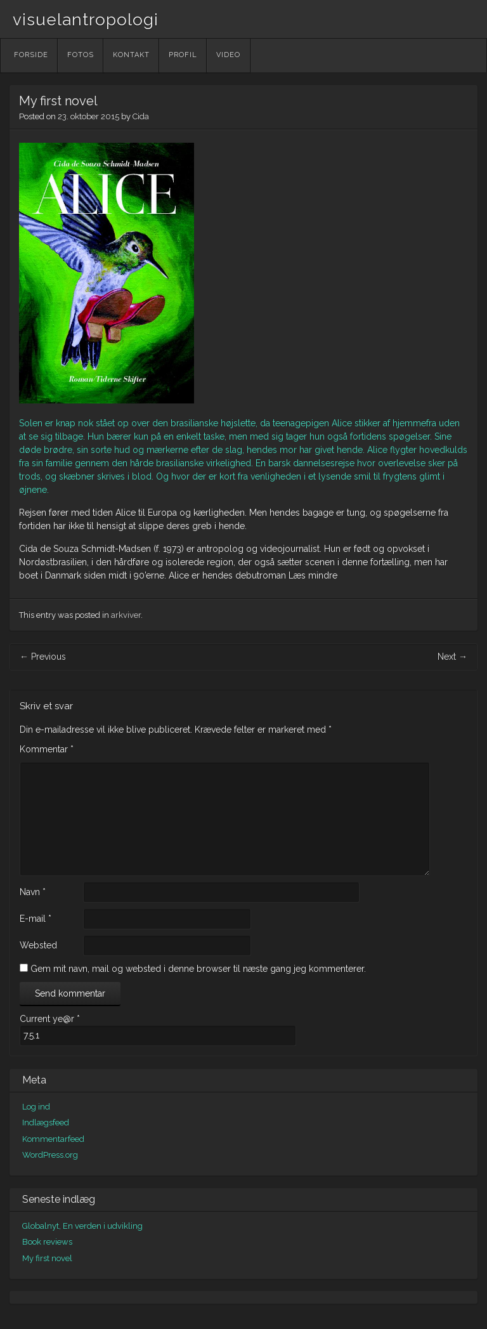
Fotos (80, 55)
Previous (43, 656)
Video (228, 55)
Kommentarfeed (53, 1139)
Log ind (36, 1106)
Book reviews (47, 1242)
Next (452, 656)
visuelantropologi (86, 19)
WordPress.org (50, 1155)
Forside (31, 55)
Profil (183, 55)
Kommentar (47, 749)
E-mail (35, 918)
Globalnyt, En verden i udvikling (82, 1226)
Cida (141, 116)
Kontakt (131, 55)
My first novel (47, 1258)
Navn (33, 892)
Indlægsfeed (45, 1122)
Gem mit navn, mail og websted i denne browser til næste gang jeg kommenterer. (198, 969)
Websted (38, 945)
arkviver (126, 615)
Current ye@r (50, 1019)
